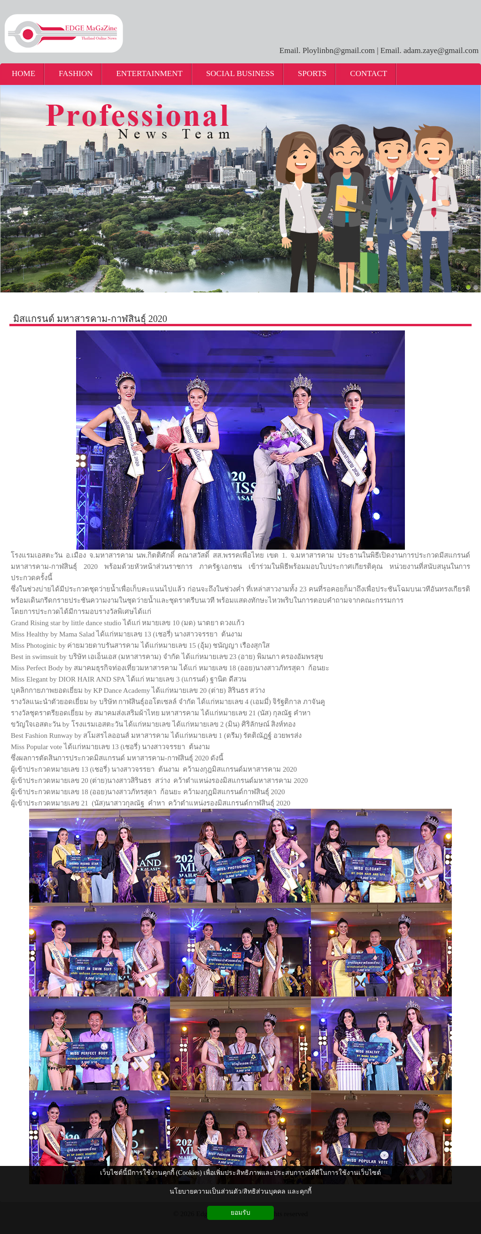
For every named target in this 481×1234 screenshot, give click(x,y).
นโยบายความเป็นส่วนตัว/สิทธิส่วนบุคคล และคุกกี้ (240, 1191)
